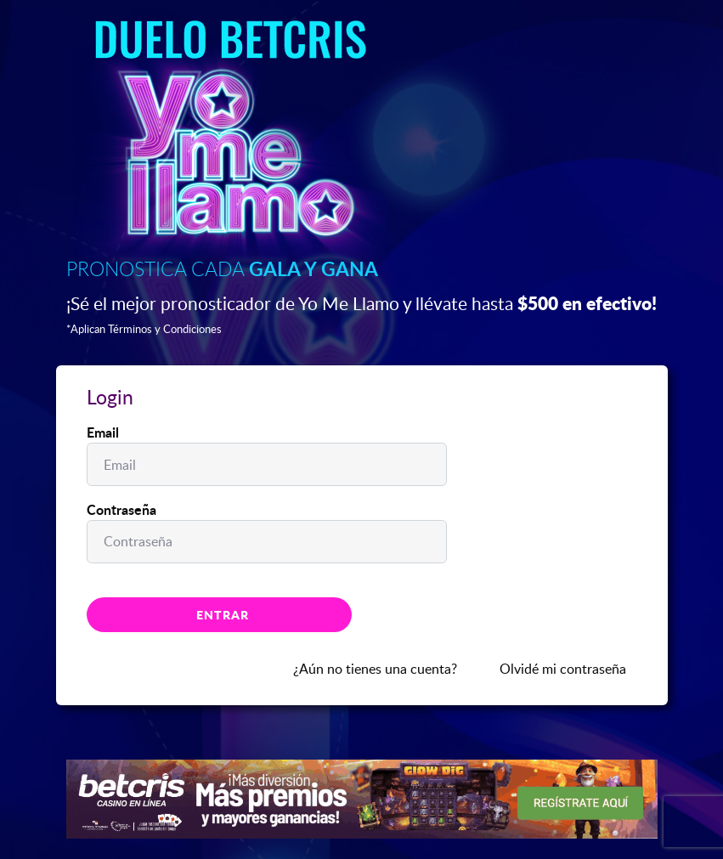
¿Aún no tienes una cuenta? (375, 668)
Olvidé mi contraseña (563, 668)
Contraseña (121, 509)
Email (103, 432)
